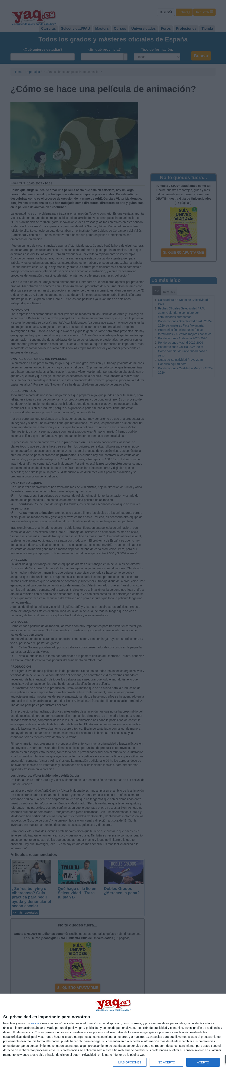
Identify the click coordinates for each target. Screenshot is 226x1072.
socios (34, 1023)
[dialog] (113, 1033)
